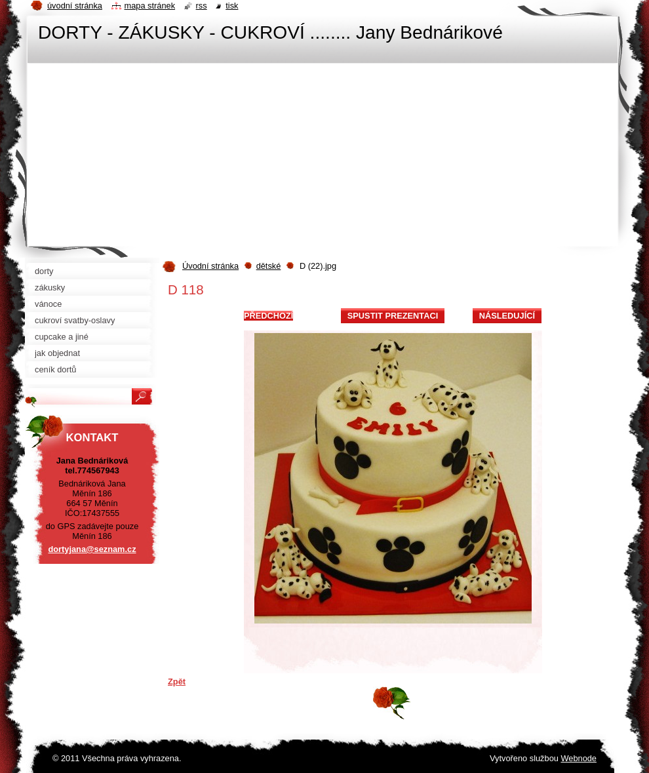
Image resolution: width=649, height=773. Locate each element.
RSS (201, 5)
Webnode (578, 758)
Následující (507, 316)
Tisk (232, 5)
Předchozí (268, 316)
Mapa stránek (150, 5)
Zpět (177, 681)
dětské (268, 266)
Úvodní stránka (210, 266)
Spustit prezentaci (392, 316)
